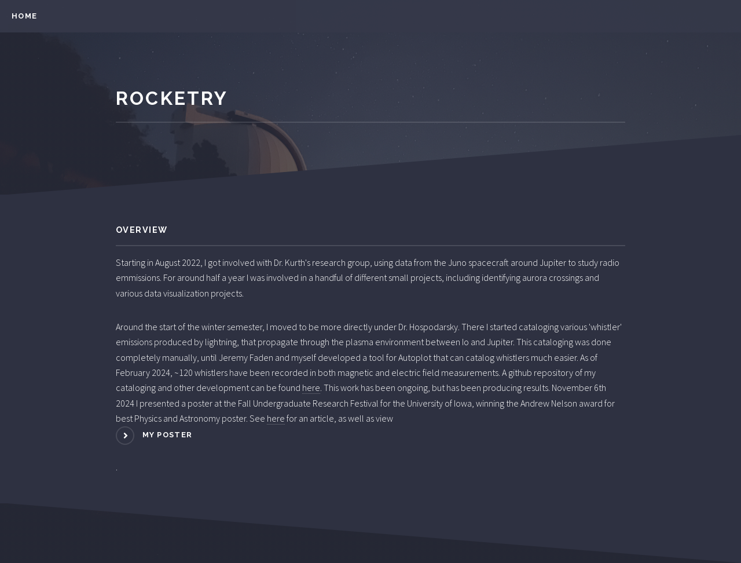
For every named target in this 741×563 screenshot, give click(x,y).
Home (24, 16)
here (311, 387)
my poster (167, 434)
